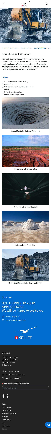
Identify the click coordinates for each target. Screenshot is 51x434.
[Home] (25, 4)
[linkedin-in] (7, 396)
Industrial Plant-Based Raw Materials (18, 87)
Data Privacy (6, 407)
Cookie (4, 429)
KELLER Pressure (10, 48)
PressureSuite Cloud (9, 413)
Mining (7, 89)
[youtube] (3, 396)
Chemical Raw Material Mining (16, 81)
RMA (3, 423)
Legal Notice (6, 410)
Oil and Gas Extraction (13, 92)
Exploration (8, 84)
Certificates (6, 420)
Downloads (6, 426)
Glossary (5, 416)
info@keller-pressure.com (14, 320)
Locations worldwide (11, 378)
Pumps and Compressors (14, 94)
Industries (25, 48)
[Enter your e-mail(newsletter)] (25, 388)
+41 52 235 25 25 (10, 317)
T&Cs (4, 404)
